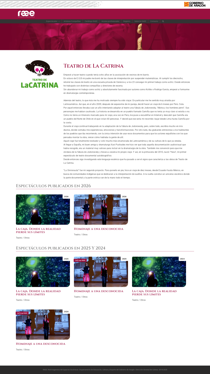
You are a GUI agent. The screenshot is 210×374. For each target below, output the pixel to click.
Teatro (19, 238)
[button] (163, 21)
